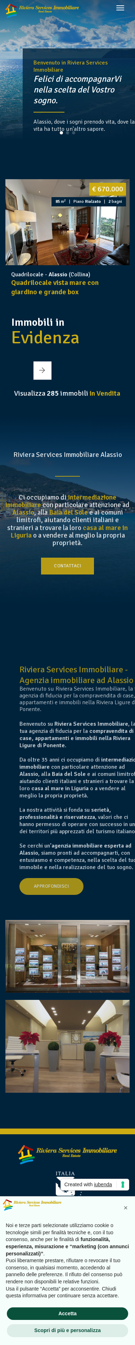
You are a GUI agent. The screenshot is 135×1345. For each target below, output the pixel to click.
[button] (61, 132)
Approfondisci (83, 886)
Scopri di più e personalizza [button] (67, 1330)
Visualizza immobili (67, 393)
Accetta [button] (67, 1313)
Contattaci (67, 566)
